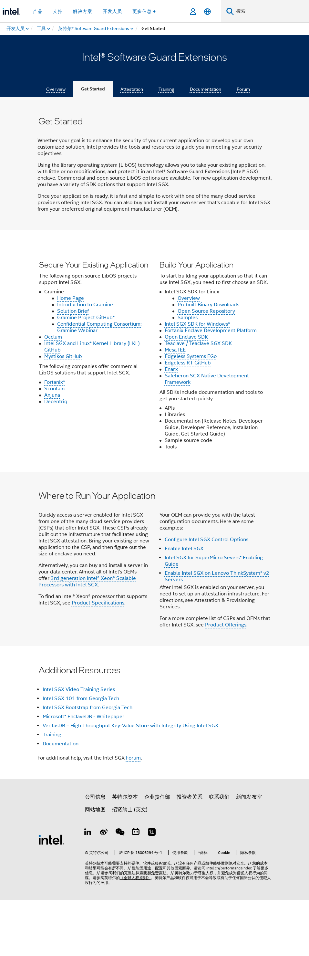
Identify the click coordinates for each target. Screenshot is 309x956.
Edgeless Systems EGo (191, 412)
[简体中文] (207, 11)
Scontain (54, 444)
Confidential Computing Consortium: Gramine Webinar (99, 383)
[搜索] (230, 11)
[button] (155, 379)
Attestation (131, 89)
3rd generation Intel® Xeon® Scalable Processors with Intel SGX (87, 637)
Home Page (70, 354)
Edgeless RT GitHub (188, 418)
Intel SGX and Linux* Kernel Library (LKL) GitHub (92, 402)
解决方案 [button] (82, 11)
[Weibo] (103, 889)
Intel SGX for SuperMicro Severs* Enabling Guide (214, 616)
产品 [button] (38, 11)
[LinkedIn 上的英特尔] (87, 889)
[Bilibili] (135, 889)
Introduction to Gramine (85, 360)
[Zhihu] (151, 889)
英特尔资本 (125, 853)
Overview (56, 89)
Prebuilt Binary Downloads (208, 360)
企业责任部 (157, 853)
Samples (188, 373)
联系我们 (219, 853)
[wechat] (119, 889)
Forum (243, 89)
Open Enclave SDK (186, 393)
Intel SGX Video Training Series (79, 745)
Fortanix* (54, 438)
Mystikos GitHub (63, 412)
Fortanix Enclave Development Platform (211, 386)
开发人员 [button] (112, 11)
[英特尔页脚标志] (51, 895)
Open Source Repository (206, 367)
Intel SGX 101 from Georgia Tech (81, 754)
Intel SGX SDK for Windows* (197, 380)
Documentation (205, 89)
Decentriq (55, 457)
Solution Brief (73, 367)
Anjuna (52, 451)
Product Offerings (225, 681)
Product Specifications (98, 659)
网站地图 (95, 865)
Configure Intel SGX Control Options (206, 595)
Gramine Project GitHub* (86, 373)
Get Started (93, 89)
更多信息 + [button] (144, 11)
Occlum (53, 393)
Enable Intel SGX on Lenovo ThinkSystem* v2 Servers (217, 632)
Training (166, 89)
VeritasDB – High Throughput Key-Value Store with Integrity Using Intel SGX (130, 781)
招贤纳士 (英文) (130, 865)
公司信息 (95, 853)
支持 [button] (58, 11)
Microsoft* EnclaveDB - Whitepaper (83, 772)
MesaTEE (175, 406)
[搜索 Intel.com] (271, 11)
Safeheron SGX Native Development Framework (207, 434)
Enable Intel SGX (184, 604)
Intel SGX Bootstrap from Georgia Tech (87, 763)
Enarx (171, 425)
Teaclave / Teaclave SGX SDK (198, 399)
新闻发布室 (249, 853)
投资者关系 (189, 853)
